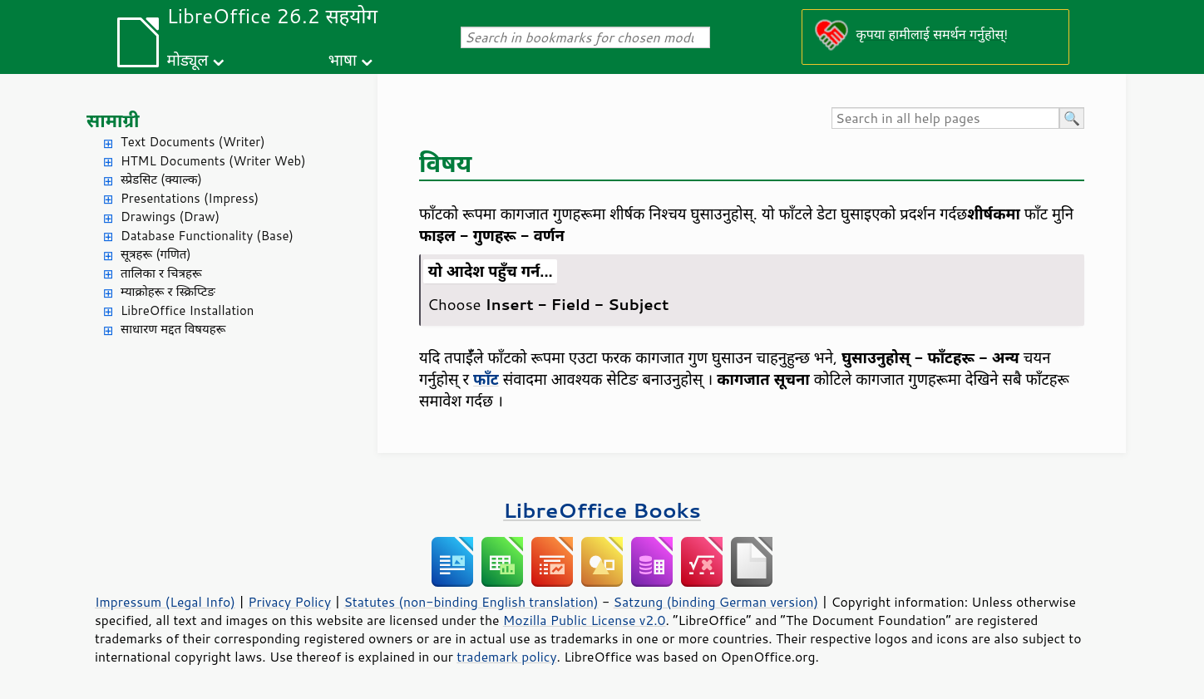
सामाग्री (113, 120)
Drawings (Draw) (170, 216)
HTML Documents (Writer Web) (213, 161)
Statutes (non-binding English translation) (470, 602)
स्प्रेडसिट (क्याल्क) (161, 179)
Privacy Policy (289, 602)
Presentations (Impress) (190, 198)
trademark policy (506, 656)
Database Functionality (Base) (207, 235)
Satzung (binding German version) (716, 602)
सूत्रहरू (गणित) (156, 254)
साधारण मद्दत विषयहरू (173, 328)
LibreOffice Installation (187, 310)
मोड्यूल (188, 59)
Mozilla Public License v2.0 (584, 620)
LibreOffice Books (602, 509)
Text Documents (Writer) (193, 141)
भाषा (342, 59)
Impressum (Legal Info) (165, 602)
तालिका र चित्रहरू (161, 273)
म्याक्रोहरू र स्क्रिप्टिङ (168, 291)
